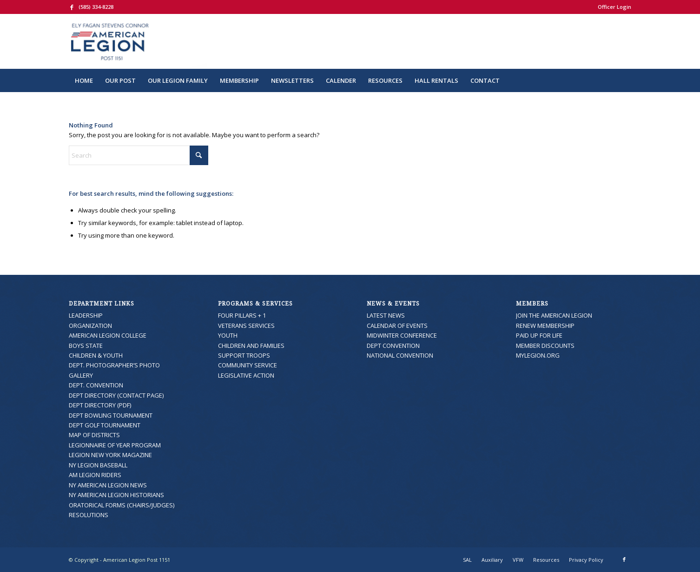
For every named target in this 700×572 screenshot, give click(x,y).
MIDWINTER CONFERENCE (402, 335)
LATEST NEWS (386, 315)
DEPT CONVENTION (393, 345)
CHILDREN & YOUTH (96, 355)
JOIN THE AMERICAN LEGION (554, 315)
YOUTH (228, 335)
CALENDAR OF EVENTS (397, 325)
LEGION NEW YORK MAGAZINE (110, 455)
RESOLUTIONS (88, 515)
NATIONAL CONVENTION (400, 355)
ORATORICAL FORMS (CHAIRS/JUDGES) (121, 505)
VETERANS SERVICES (246, 325)
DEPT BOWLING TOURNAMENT (110, 415)
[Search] (625, 80)
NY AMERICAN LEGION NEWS (108, 485)
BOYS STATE (86, 345)
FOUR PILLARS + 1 (242, 315)
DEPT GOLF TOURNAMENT (104, 425)
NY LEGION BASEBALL (98, 465)
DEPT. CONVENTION (96, 385)
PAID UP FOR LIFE (539, 335)
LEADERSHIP (86, 315)
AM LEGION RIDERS (95, 475)
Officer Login (614, 6)
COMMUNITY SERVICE (247, 365)
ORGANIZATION (90, 325)
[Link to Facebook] (72, 7)
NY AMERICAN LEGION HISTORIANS (116, 495)
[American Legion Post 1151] (138, 41)
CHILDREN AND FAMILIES (251, 345)
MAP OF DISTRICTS (94, 435)
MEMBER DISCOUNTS (545, 345)
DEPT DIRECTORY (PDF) (100, 405)
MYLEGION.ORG (538, 355)
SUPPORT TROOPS (244, 355)
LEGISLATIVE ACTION (246, 375)
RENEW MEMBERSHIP (545, 325)
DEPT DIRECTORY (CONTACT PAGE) (116, 395)
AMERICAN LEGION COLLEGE (107, 335)
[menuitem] (612, 7)
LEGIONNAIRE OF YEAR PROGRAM (115, 445)
